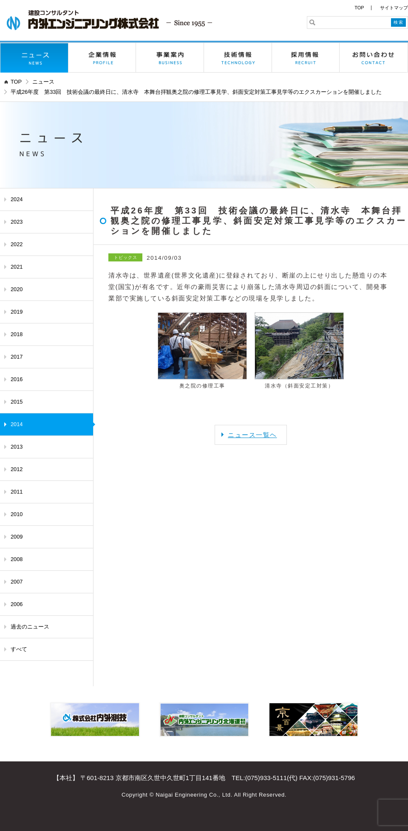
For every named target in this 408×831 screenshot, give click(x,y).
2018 (17, 334)
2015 (17, 402)
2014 (17, 424)
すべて (19, 649)
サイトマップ (394, 7)
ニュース (34, 58)
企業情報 (102, 58)
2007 (17, 581)
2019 (17, 312)
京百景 (313, 719)
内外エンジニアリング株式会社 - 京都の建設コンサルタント (109, 20)
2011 (17, 491)
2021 (17, 267)
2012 (17, 469)
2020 (17, 289)
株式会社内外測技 (95, 719)
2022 (17, 244)
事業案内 (170, 58)
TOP (359, 7)
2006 (17, 604)
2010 (17, 514)
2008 (17, 559)
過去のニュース (30, 626)
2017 (17, 357)
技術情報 (238, 58)
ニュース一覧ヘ (252, 434)
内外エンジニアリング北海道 (204, 719)
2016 (17, 379)
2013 (17, 447)
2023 (17, 222)
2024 (17, 199)
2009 (17, 536)
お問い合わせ (374, 58)
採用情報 (306, 58)
